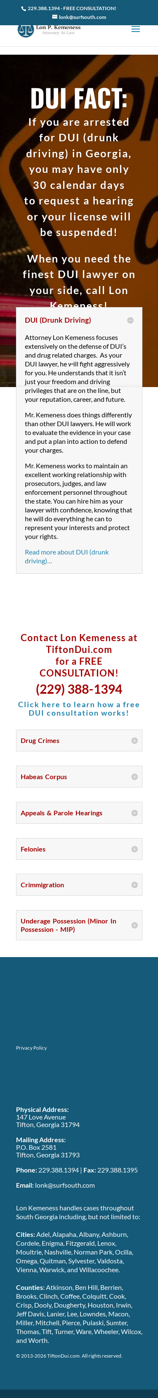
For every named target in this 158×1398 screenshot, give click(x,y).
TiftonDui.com (63, 1356)
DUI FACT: (79, 97)
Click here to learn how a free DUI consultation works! (79, 708)
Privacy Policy (31, 1048)
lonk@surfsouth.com (64, 1185)
